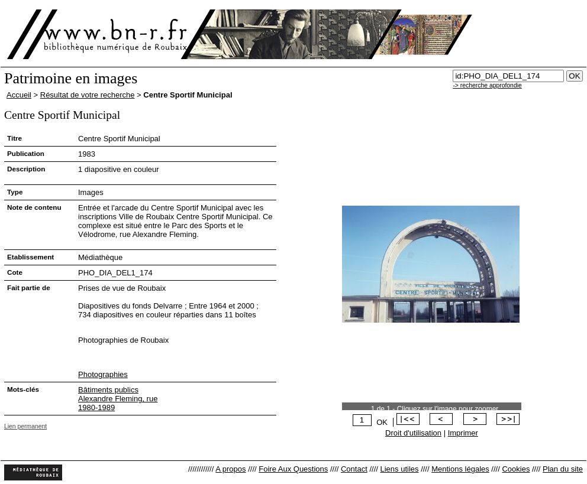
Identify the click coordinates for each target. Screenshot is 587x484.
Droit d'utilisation (413, 432)
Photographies (103, 374)
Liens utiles (399, 468)
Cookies (516, 468)
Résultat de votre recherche (87, 94)
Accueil (19, 94)
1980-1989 (96, 407)
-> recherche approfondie (487, 85)
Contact (354, 468)
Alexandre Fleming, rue (117, 398)
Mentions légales (460, 468)
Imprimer (463, 432)
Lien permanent (25, 426)
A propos (230, 468)
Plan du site (563, 468)
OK (382, 422)
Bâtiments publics (108, 389)
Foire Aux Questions (293, 468)
